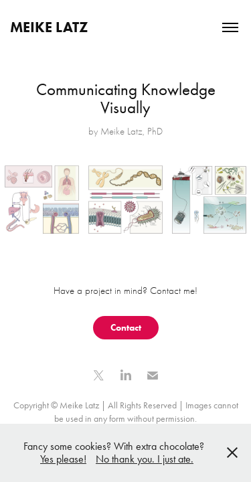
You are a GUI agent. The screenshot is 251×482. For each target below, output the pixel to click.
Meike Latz (49, 27)
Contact (125, 327)
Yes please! (63, 459)
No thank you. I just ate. (144, 459)
